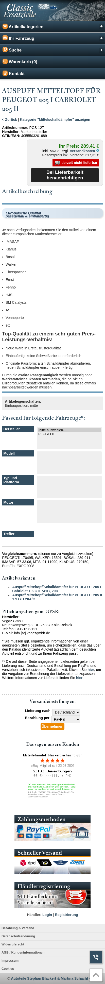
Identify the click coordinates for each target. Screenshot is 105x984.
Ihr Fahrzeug (53, 38)
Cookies (8, 969)
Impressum (10, 960)
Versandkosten (84, 151)
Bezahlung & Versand (18, 928)
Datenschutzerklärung (18, 936)
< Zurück (9, 119)
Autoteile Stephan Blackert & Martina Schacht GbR (54, 978)
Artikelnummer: (15, 128)
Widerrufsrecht (13, 944)
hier (91, 670)
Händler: (34, 915)
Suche (53, 50)
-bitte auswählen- (69, 430)
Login (47, 915)
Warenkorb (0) (20, 61)
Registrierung (66, 915)
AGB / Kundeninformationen (23, 952)
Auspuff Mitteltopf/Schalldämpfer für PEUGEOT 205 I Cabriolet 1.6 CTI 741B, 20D (56, 589)
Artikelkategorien (53, 26)
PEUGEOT (69, 434)
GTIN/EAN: (11, 136)
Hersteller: (11, 132)
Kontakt (14, 73)
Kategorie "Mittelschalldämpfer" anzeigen (55, 119)
